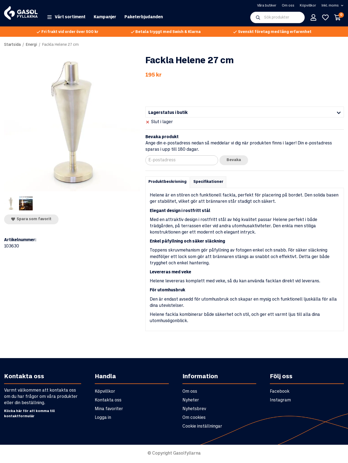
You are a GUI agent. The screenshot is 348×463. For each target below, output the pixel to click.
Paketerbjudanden (143, 18)
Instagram (280, 401)
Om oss (288, 6)
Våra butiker (266, 6)
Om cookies (194, 419)
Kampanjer (105, 18)
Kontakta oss (108, 401)
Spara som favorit (31, 220)
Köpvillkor (308, 6)
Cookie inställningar (202, 427)
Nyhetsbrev (194, 410)
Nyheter (190, 401)
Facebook (279, 393)
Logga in (103, 419)
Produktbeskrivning (167, 183)
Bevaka (234, 161)
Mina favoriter (109, 410)
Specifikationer (208, 183)
